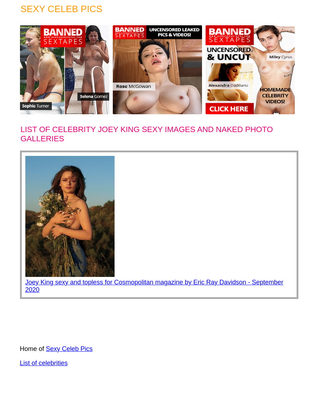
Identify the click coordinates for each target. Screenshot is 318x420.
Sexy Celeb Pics (69, 348)
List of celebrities (44, 363)
